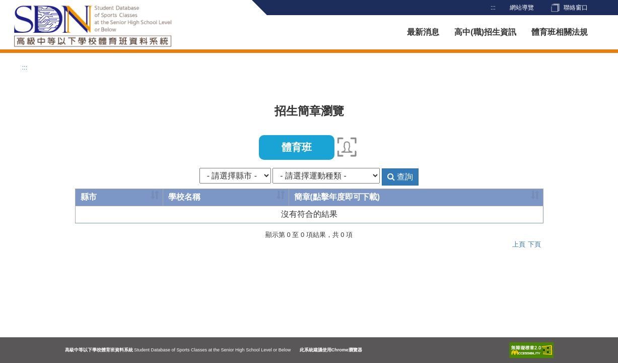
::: (493, 7)
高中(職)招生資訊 (485, 32)
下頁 (534, 244)
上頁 (518, 244)
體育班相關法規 (559, 32)
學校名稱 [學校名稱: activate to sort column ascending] (184, 197)
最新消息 (423, 32)
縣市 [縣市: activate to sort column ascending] (89, 197)
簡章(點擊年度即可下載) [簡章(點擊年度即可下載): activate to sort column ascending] (337, 197)
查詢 (400, 176)
